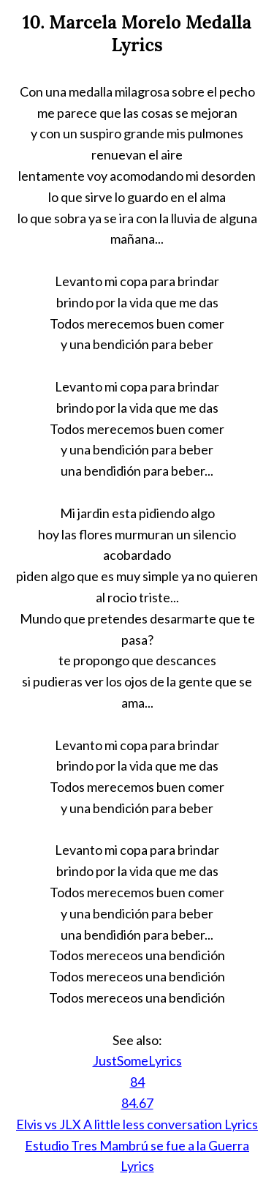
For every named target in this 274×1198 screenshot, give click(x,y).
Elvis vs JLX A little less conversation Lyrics (137, 1124)
